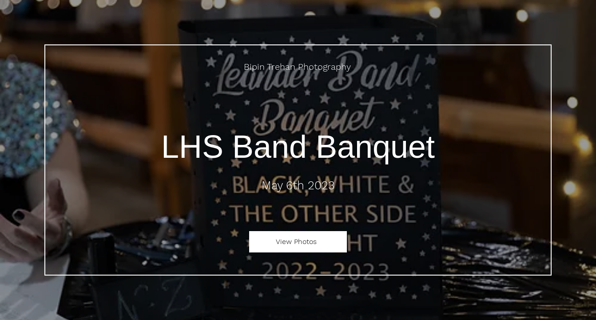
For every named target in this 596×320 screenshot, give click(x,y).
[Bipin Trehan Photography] (298, 66)
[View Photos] (298, 241)
